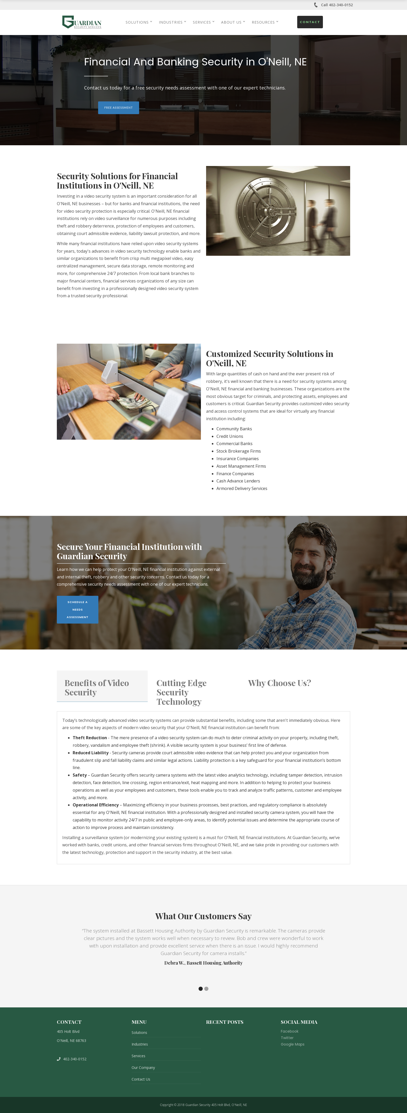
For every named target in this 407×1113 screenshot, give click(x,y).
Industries (140, 1044)
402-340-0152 (71, 1058)
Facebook (290, 1031)
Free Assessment (118, 107)
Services (138, 1055)
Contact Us (141, 1079)
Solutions (139, 1032)
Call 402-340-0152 (333, 5)
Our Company (143, 1067)
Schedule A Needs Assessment (78, 609)
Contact (310, 22)
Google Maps (292, 1044)
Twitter (287, 1037)
